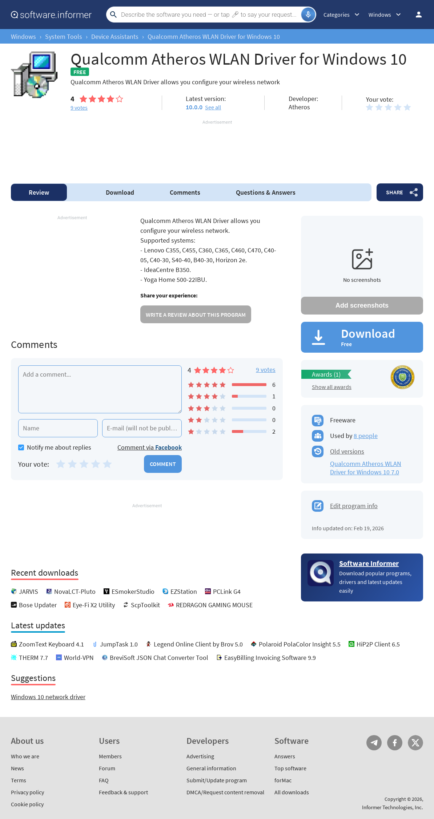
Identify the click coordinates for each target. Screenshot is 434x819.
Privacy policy (27, 792)
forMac (283, 780)
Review (39, 192)
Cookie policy (27, 804)
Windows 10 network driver (48, 697)
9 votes (266, 369)
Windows (23, 36)
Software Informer (369, 563)
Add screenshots (362, 305)
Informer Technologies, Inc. (392, 807)
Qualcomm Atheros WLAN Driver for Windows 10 (214, 36)
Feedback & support (123, 792)
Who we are (25, 756)
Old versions (347, 451)
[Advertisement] (217, 147)
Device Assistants (114, 36)
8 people (366, 435)
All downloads (291, 792)
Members (110, 756)
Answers (266, 192)
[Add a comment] (100, 389)
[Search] (210, 14)
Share (394, 192)
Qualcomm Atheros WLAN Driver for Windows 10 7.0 (365, 467)
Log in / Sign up (415, 14)
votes (79, 107)
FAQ (104, 780)
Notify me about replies (54, 447)
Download (120, 192)
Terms (18, 780)
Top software (290, 768)
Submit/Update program (216, 780)
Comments (185, 192)
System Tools (63, 36)
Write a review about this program (196, 314)
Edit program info (354, 506)
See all (213, 107)
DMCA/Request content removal (225, 792)
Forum (107, 768)
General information (211, 768)
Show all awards (331, 386)
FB (394, 742)
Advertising (200, 756)
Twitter (415, 742)
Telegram (374, 742)
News (17, 768)
